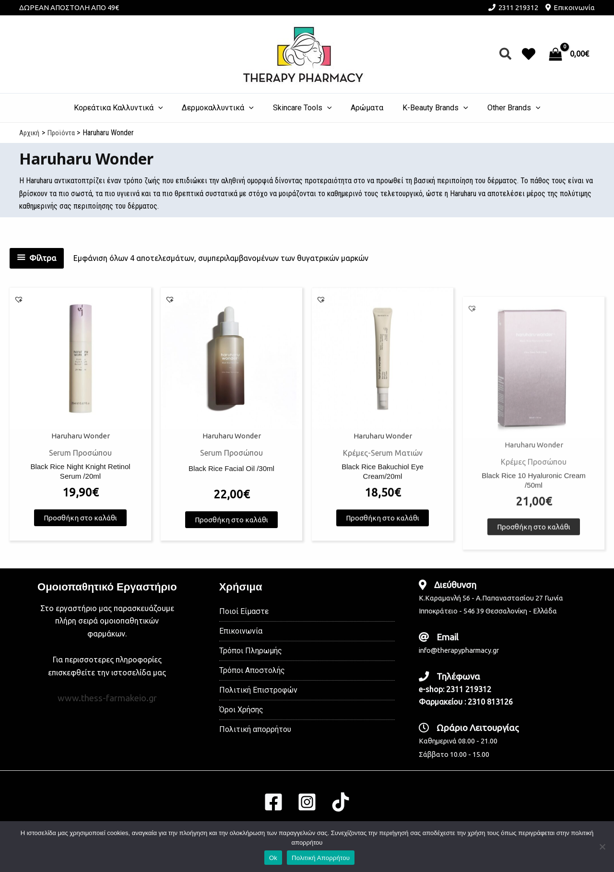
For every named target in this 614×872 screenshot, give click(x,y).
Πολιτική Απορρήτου (321, 857)
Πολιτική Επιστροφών (258, 690)
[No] (602, 846)
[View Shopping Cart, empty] (570, 54)
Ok (273, 857)
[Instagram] (307, 802)
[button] (505, 54)
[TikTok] (340, 802)
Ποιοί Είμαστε (244, 611)
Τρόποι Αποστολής (252, 670)
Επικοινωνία (574, 7)
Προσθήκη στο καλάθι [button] (80, 523)
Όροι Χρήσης (241, 709)
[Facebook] (273, 802)
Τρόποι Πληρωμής (250, 650)
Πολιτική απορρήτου (255, 729)
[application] (168, 108)
